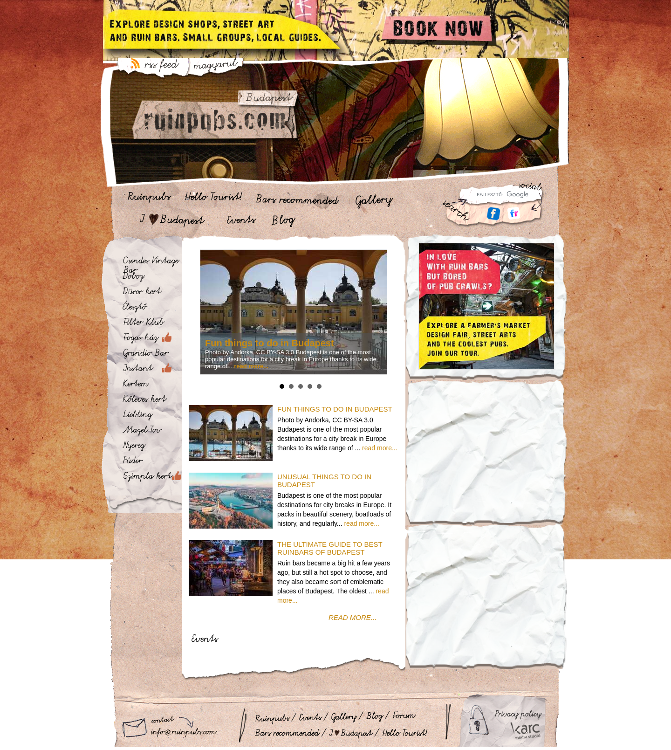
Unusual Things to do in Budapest (324, 481)
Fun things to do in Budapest (269, 343)
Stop (385, 385)
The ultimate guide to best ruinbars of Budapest (329, 548)
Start (378, 385)
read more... (379, 448)
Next (378, 312)
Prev (208, 312)
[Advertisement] (486, 458)
